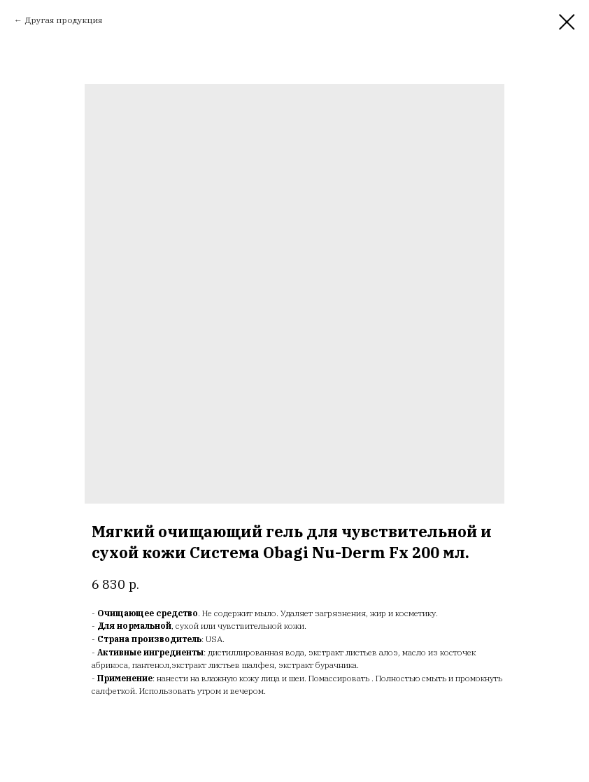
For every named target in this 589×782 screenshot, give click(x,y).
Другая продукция (63, 20)
